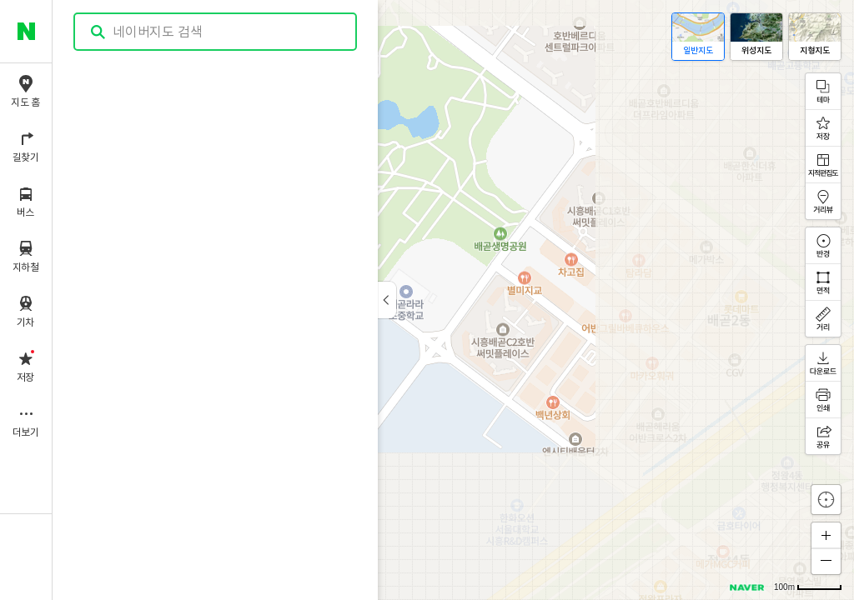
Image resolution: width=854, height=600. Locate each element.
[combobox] (216, 31)
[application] (453, 300)
